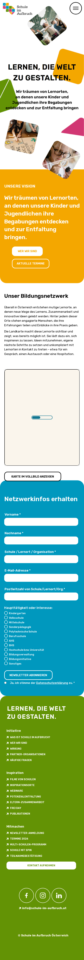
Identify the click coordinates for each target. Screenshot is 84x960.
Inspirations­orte (22, 785)
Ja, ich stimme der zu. (42, 683)
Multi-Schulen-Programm (28, 844)
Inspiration (15, 773)
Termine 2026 (19, 838)
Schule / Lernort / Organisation (30, 552)
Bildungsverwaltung (21, 654)
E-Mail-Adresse (18, 570)
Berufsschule (17, 636)
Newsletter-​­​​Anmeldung (27, 833)
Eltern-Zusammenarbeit (27, 802)
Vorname (13, 514)
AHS (11, 640)
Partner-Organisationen (27, 754)
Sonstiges (15, 663)
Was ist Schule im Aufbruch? (30, 737)
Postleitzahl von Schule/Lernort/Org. (35, 589)
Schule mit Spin (21, 850)
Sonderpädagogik (20, 627)
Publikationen (20, 813)
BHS (11, 645)
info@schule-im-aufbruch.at (44, 908)
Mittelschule (16, 622)
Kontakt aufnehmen (41, 865)
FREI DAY (15, 808)
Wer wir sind (27, 251)
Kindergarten (17, 613)
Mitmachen (15, 826)
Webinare (16, 790)
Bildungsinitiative (20, 659)
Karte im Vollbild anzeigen (32, 476)
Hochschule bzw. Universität (26, 650)
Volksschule (16, 617)
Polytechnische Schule (23, 631)
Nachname (14, 533)
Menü (76, 8)
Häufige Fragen (21, 760)
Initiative (14, 731)
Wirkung (15, 748)
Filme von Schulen (23, 779)
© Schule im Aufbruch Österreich (43, 935)
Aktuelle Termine (31, 263)
